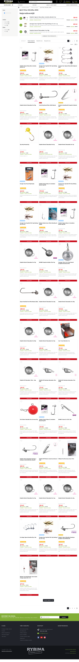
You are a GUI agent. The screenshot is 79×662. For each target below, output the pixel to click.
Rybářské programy (25, 7)
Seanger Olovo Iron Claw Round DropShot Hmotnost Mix (66, 264)
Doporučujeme (31, 40)
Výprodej (20, 5)
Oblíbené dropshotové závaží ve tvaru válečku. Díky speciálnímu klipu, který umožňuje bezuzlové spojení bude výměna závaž (67, 118)
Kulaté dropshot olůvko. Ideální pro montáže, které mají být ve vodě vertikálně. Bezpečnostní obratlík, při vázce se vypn (67, 276)
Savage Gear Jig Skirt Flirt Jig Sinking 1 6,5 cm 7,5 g (48, 540)
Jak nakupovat (23, 633)
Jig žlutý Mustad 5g (24, 144)
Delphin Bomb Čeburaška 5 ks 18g (39, 30)
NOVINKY (35, 5)
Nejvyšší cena (47, 40)
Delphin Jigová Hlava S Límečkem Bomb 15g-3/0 (47, 422)
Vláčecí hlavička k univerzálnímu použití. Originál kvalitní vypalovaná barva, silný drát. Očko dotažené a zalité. (29, 434)
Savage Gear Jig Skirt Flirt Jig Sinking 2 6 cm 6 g (67, 185)
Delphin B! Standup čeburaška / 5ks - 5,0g (47, 382)
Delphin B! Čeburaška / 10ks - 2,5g (28, 381)
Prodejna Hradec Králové (7, 631)
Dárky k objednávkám (71, 5)
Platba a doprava (23, 635)
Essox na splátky (23, 637)
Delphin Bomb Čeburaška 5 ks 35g (28, 342)
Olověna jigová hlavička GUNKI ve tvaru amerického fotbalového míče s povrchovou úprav (29, 315)
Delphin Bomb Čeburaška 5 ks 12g (28, 500)
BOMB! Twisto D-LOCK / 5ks (64, 421)
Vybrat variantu (29, 84)
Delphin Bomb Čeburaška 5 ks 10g (28, 263)
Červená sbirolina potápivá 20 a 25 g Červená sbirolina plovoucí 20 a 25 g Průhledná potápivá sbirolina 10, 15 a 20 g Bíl (66, 355)
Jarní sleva (4, 639)
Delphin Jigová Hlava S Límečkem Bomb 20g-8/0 (66, 224)
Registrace (68, 2)
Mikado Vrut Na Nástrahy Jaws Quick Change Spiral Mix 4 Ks (28, 580)
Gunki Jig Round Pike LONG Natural (47, 105)
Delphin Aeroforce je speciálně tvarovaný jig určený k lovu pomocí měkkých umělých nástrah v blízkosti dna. (67, 552)
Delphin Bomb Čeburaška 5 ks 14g (47, 500)
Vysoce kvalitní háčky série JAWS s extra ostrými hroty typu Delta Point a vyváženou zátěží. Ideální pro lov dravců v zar (47, 236)
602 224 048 (22, 1)
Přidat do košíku (29, 123)
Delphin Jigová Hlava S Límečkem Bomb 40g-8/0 (47, 185)
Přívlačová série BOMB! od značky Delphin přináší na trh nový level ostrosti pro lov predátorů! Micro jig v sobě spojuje (29, 78)
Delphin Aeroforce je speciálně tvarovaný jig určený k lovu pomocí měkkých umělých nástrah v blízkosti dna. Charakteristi (29, 473)
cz (56, 1)
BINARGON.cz (73, 653)
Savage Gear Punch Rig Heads (27, 184)
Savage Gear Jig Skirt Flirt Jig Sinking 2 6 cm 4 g (44, 23)
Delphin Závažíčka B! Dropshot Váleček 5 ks (67, 106)
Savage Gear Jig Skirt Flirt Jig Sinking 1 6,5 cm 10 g (29, 224)
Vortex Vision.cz (73, 655)
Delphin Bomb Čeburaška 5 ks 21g (66, 500)
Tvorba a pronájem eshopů (70, 652)
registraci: (72, 19)
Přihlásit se (68, 1)
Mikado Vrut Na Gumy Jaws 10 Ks (66, 460)
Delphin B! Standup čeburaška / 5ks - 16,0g (67, 382)
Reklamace (22, 641)
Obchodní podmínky (24, 631)
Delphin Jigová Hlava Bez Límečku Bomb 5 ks (43, 17)
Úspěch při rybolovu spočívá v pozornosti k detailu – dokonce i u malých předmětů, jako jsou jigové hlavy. (67, 78)
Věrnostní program (5, 637)
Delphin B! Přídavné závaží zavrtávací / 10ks (48, 461)
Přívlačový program (34, 7)
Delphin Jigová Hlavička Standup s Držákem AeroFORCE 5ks (66, 540)
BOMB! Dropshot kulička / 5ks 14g (47, 263)
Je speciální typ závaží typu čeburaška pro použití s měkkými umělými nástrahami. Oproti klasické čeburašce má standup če (48, 394)
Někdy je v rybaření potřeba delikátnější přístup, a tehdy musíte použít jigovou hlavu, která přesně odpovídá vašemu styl (28, 552)
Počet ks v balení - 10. (23, 156)
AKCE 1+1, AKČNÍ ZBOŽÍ (51, 5)
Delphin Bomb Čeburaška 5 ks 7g (66, 144)
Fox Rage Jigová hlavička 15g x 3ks (28, 539)
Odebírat (64, 619)
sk (56, 2)
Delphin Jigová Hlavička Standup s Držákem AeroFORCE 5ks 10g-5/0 (28, 461)
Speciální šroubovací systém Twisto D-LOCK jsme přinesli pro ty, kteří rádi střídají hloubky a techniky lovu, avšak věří (67, 434)
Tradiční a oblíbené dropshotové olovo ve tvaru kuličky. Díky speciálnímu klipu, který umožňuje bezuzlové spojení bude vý (47, 276)
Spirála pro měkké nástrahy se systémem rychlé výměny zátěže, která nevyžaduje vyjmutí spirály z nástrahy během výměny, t (28, 591)
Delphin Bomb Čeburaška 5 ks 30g (66, 302)
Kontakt (3, 633)
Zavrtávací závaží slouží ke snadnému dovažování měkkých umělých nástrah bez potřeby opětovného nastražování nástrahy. (48, 473)
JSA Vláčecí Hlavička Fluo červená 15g (29, 421)
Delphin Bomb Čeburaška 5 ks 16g (47, 342)
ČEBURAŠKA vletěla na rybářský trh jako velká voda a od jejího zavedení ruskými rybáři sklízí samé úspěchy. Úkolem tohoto (29, 118)
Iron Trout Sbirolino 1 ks (64, 342)
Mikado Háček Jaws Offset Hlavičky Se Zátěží (48, 224)
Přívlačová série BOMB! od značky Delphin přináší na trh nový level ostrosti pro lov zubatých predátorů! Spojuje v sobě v (48, 197)
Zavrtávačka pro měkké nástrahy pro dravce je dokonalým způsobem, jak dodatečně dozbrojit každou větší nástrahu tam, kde (66, 473)
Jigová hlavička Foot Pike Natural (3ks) (29, 302)
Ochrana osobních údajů (25, 639)
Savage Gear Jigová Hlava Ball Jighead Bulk (67, 66)
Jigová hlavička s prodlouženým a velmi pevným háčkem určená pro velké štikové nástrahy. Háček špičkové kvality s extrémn (48, 118)
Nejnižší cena (39, 40)
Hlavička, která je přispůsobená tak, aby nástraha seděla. (28, 196)
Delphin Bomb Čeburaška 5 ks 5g (47, 144)
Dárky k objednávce (6, 635)
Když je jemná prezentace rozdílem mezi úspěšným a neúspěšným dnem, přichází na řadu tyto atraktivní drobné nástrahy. (48, 78)
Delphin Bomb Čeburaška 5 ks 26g (47, 302)
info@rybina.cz (44, 636)
